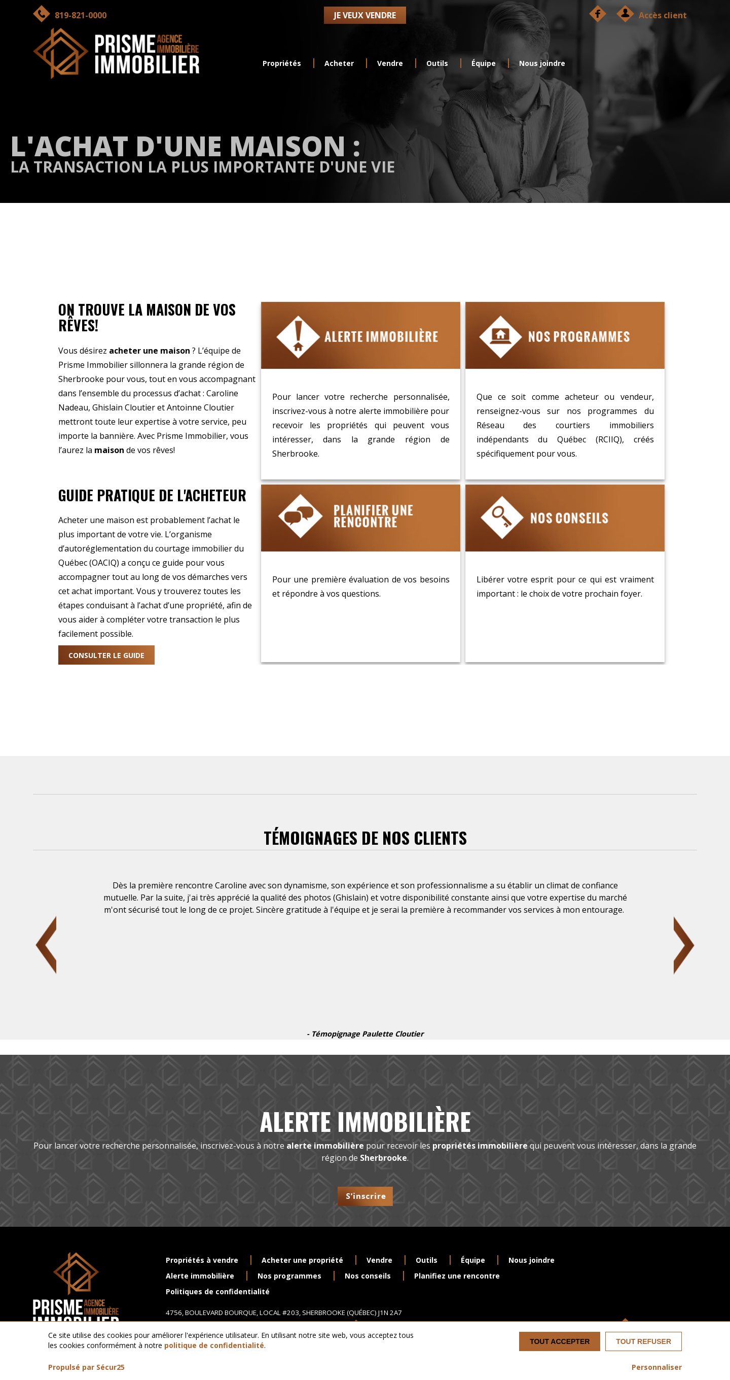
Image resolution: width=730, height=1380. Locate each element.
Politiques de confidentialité (218, 1291)
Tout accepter (560, 1341)
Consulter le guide (106, 655)
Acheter (339, 63)
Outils (437, 63)
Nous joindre (542, 63)
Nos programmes (289, 1276)
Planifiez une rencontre (457, 1276)
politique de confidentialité (214, 1345)
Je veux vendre (365, 15)
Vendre (390, 63)
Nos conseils (368, 1276)
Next (684, 945)
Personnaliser (657, 1367)
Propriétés (282, 63)
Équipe (483, 63)
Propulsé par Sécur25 (86, 1367)
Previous (45, 945)
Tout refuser (643, 1341)
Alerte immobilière (200, 1276)
